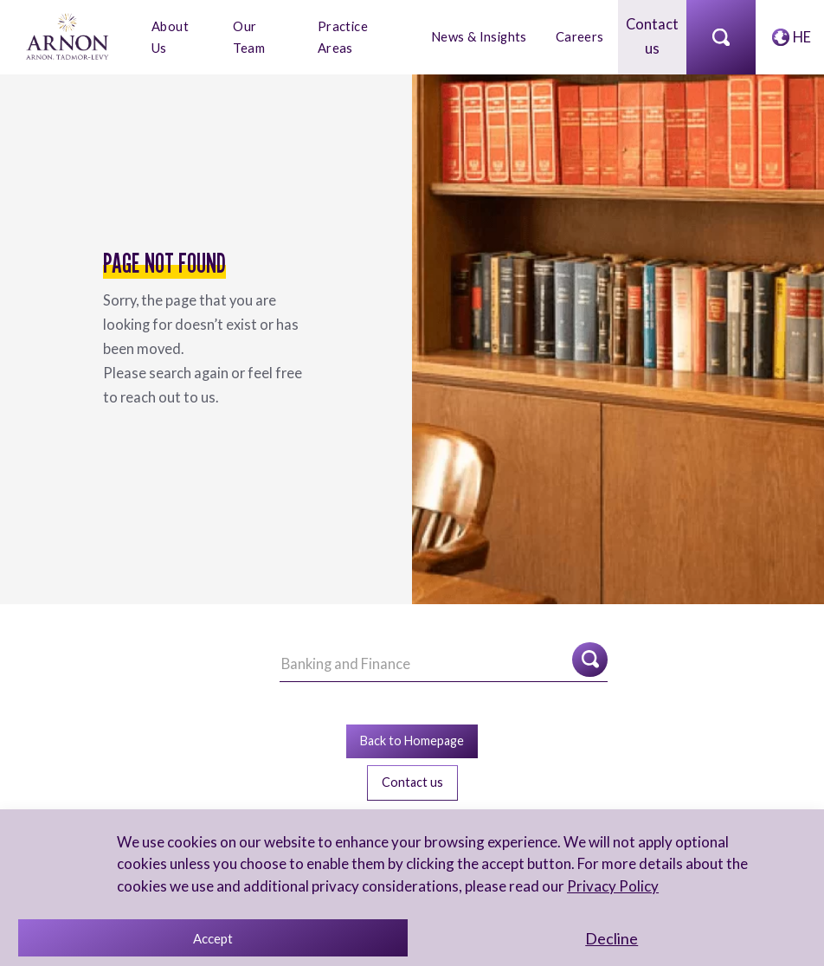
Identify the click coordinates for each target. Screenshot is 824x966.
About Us (170, 35)
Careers (580, 36)
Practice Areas (344, 35)
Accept (213, 938)
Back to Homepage (412, 738)
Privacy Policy (610, 886)
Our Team (250, 35)
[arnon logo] (69, 34)
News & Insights (481, 36)
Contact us (653, 36)
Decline (611, 938)
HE (801, 36)
